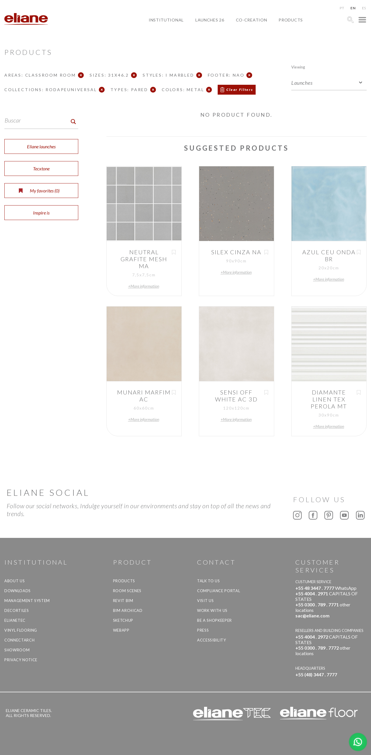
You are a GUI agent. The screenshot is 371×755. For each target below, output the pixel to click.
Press (203, 630)
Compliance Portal (218, 590)
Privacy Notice (20, 659)
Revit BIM (123, 600)
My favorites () (39, 190)
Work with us (212, 610)
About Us (14, 581)
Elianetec (15, 620)
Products (291, 19)
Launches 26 (209, 19)
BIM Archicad (128, 610)
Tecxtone (41, 168)
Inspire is (41, 212)
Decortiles (16, 610)
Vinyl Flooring (20, 630)
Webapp (121, 630)
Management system (27, 600)
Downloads (17, 590)
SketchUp (123, 620)
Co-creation (251, 19)
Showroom (17, 650)
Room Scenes (127, 590)
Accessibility (211, 640)
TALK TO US (208, 581)
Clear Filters (239, 89)
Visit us (205, 600)
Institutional (166, 19)
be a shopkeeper (214, 620)
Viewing (298, 67)
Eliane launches (41, 146)
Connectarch (19, 640)
